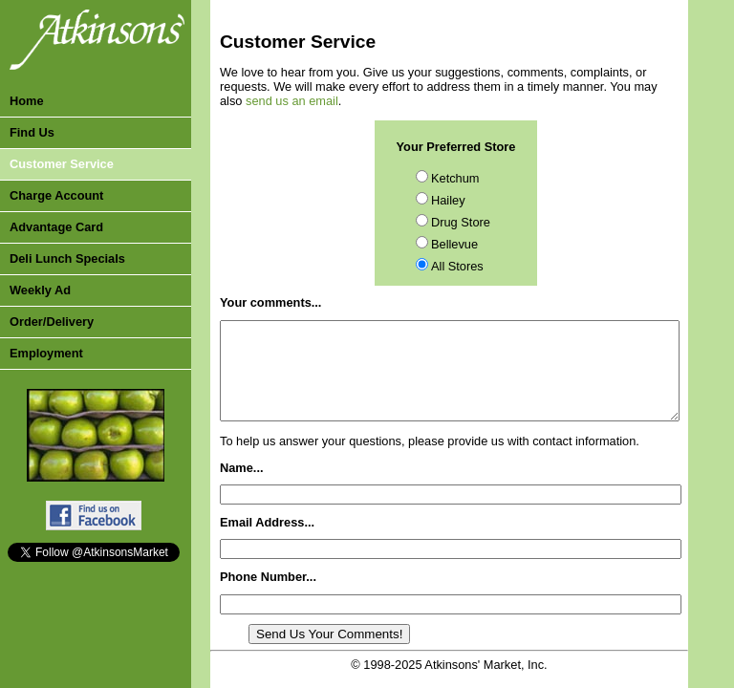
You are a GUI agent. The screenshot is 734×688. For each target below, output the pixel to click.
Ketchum (455, 178)
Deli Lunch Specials (67, 258)
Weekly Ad (40, 290)
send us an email (292, 101)
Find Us (32, 132)
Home (27, 101)
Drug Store (460, 222)
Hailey (448, 200)
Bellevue (454, 244)
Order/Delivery (52, 321)
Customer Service (62, 164)
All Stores (457, 266)
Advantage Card (56, 227)
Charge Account (56, 195)
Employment (46, 353)
